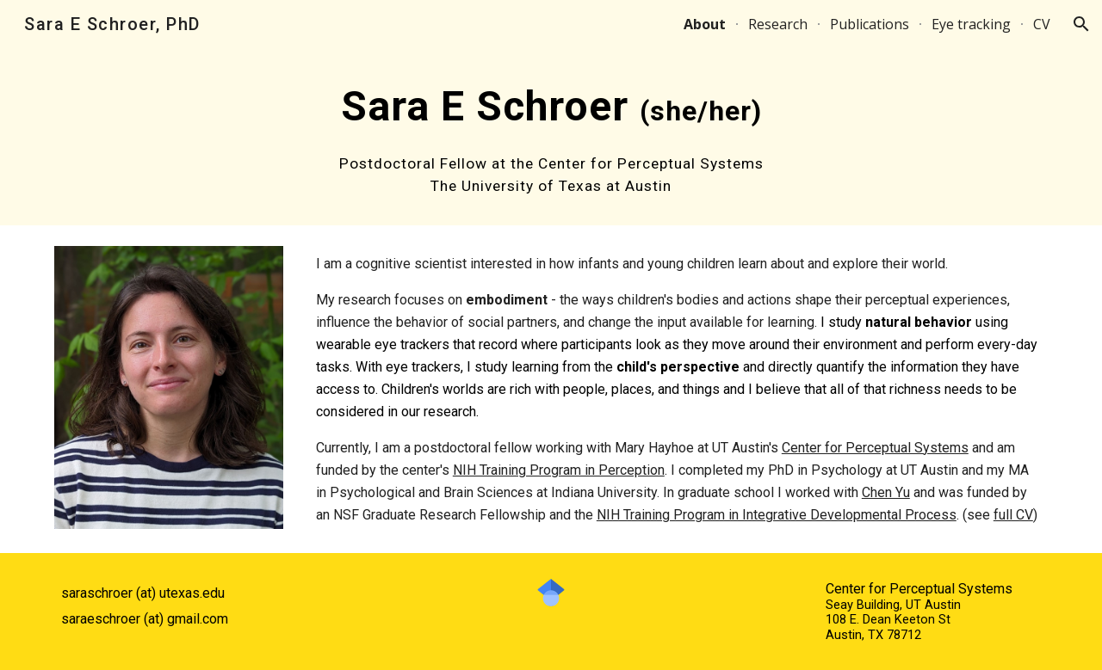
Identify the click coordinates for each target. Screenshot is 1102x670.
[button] (1081, 24)
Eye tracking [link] (971, 24)
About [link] (705, 24)
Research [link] (778, 24)
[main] (551, 137)
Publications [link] (869, 24)
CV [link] (1041, 24)
